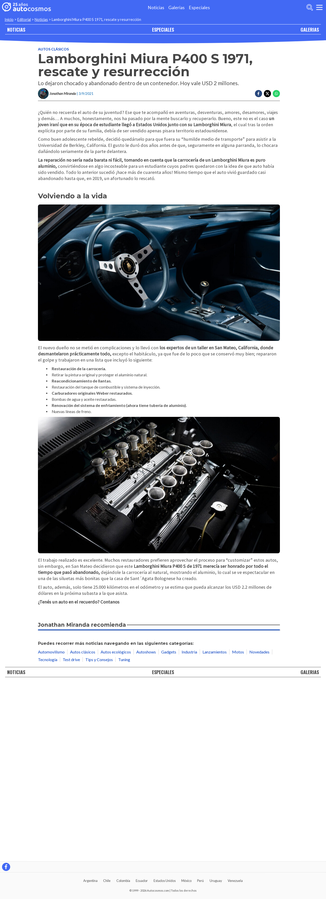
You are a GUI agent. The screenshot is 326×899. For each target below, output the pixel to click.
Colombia (123, 881)
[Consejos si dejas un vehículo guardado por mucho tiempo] (159, 786)
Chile (107, 881)
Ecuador (142, 881)
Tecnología (47, 836)
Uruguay (216, 881)
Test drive (71, 836)
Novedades (259, 829)
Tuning (124, 836)
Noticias (156, 7)
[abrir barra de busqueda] (310, 7)
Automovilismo (51, 829)
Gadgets (168, 829)
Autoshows (146, 829)
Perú (200, 881)
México (186, 881)
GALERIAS (310, 29)
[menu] (319, 7)
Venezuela (235, 881)
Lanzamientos (214, 829)
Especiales (199, 7)
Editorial (24, 19)
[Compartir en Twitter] (267, 93)
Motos (238, 829)
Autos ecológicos (116, 829)
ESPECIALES (163, 29)
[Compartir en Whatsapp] (276, 93)
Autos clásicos (53, 49)
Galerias (176, 7)
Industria (189, 829)
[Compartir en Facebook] (258, 93)
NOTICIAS (16, 29)
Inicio (9, 19)
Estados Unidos (165, 881)
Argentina (90, 881)
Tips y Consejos (99, 836)
